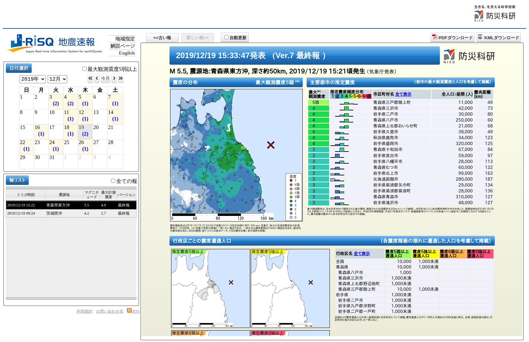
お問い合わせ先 (109, 311)
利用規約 (84, 311)
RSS (133, 311)
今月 (105, 78)
